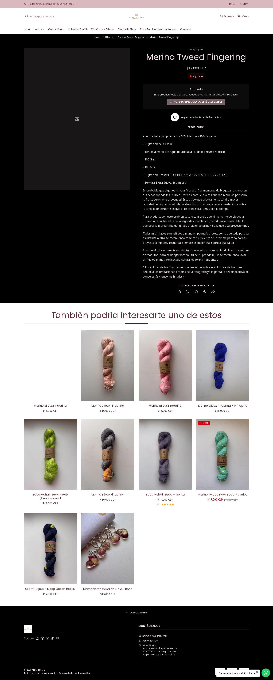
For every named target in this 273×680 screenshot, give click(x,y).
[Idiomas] (233, 4)
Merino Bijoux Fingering (50, 413)
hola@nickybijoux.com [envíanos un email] (153, 635)
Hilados (109, 37)
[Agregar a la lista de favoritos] (196, 117)
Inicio (97, 37)
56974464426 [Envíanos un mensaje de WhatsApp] (148, 640)
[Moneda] (244, 4)
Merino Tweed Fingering (131, 37)
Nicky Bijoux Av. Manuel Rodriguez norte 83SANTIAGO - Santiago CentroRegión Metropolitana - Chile (158, 650)
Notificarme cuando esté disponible (196, 101)
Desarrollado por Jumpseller (74, 673)
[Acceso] (227, 16)
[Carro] (243, 16)
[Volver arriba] (136, 612)
